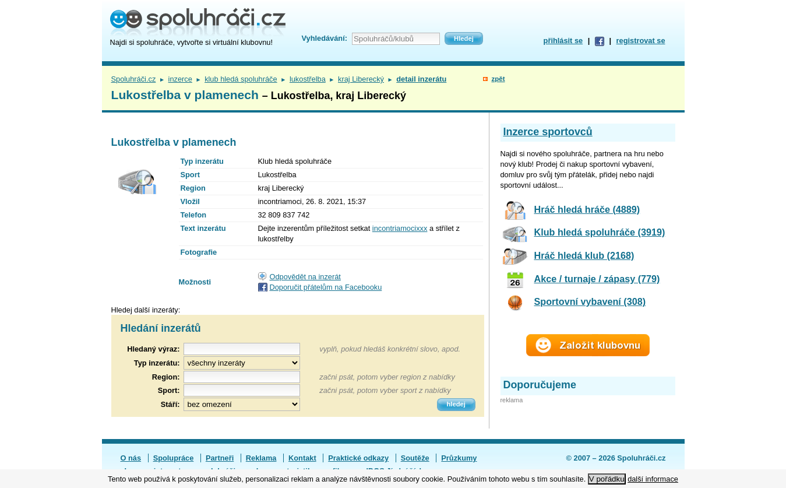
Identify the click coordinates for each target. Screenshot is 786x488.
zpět (498, 78)
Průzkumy (459, 458)
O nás (131, 458)
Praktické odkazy (358, 458)
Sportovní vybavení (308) (590, 301)
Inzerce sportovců (548, 132)
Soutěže (415, 458)
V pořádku (607, 479)
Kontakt (302, 458)
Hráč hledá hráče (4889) (587, 209)
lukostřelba (308, 79)
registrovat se (640, 40)
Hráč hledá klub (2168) (584, 255)
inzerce (180, 79)
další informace (653, 479)
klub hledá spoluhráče (241, 79)
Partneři (220, 458)
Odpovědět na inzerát (305, 276)
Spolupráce (173, 458)
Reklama (261, 458)
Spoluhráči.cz (133, 79)
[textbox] (242, 377)
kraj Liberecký (361, 79)
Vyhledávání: (324, 38)
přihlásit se (563, 40)
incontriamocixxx (400, 228)
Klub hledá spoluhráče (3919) (599, 232)
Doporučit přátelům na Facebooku (326, 287)
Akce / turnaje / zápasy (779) (597, 278)
